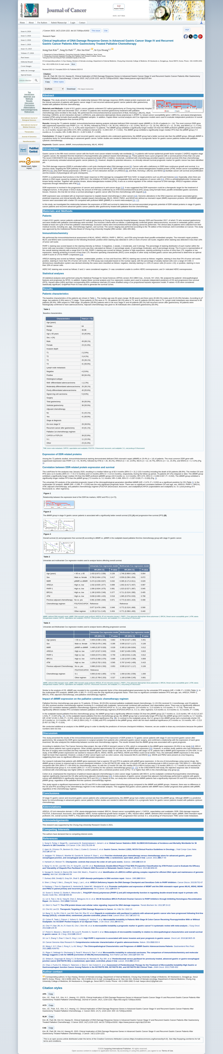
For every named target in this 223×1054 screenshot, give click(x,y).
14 (145, 192)
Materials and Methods (29, 98)
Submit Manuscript (59, 23)
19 (193, 746)
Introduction (29, 94)
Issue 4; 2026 (26, 31)
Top (29, 92)
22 (133, 768)
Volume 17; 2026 (27, 53)
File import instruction (86, 89)
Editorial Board (27, 62)
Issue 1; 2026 (26, 44)
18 (81, 255)
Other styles (59, 82)
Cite (105, 31)
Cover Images (26, 66)
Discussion (29, 103)
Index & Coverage (28, 70)
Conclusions (29, 105)
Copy (47, 82)
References (29, 112)
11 (162, 179)
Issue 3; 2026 (26, 36)
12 (78, 183)
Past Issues (25, 57)
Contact (82, 23)
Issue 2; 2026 (26, 40)
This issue (96, 31)
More (73, 64)
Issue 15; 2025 (26, 49)
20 (151, 748)
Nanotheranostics (29, 141)
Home (22, 23)
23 (136, 768)
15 (136, 196)
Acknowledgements (29, 110)
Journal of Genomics (29, 136)
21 (149, 755)
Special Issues (26, 75)
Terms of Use (167, 1051)
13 (122, 187)
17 (137, 200)
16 (134, 200)
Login (72, 23)
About (31, 23)
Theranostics (29, 132)
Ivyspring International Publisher (117, 1048)
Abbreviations (29, 107)
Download (71, 89)
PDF (187, 30)
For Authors (42, 23)
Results (29, 101)
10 (176, 177)
